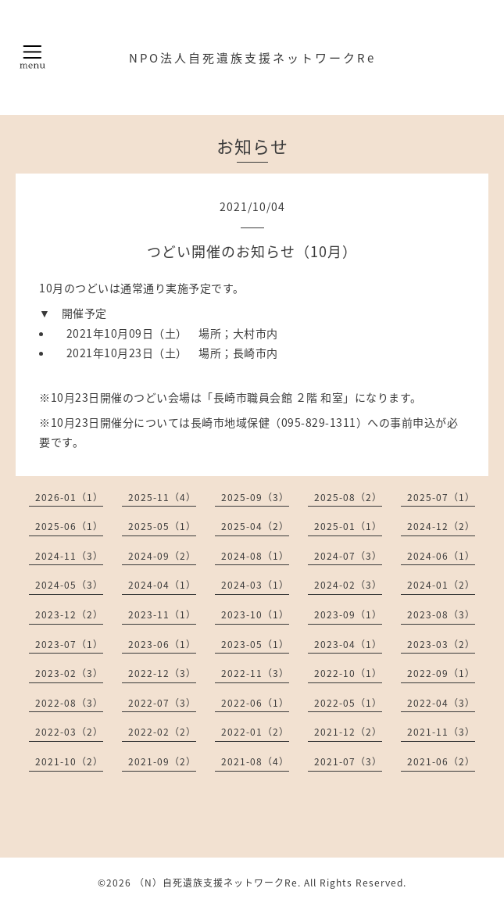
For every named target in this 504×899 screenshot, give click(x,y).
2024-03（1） (255, 585)
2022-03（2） (69, 732)
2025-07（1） (441, 497)
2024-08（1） (255, 556)
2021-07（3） (348, 761)
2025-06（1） (69, 526)
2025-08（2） (348, 497)
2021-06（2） (441, 761)
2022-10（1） (348, 673)
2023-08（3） (441, 614)
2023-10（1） (255, 614)
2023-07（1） (69, 644)
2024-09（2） (162, 556)
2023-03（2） (441, 644)
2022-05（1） (348, 703)
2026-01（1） (69, 497)
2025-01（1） (348, 526)
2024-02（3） (348, 585)
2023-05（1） (255, 644)
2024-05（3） (69, 585)
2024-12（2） (441, 526)
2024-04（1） (162, 585)
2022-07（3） (162, 703)
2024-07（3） (348, 556)
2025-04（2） (255, 526)
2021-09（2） (162, 761)
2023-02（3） (69, 673)
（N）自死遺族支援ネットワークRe (216, 883)
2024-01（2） (441, 585)
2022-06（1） (255, 703)
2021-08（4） (255, 761)
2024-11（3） (69, 556)
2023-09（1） (348, 614)
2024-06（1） (441, 556)
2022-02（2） (162, 732)
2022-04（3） (441, 703)
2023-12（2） (69, 614)
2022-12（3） (162, 673)
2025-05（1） (162, 526)
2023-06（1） (162, 644)
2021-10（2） (69, 761)
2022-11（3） (255, 673)
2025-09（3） (255, 497)
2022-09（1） (441, 673)
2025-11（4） (162, 497)
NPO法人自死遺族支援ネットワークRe (252, 57)
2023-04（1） (348, 644)
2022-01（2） (255, 732)
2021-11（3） (441, 732)
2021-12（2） (348, 732)
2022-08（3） (69, 703)
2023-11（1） (162, 614)
